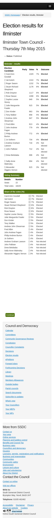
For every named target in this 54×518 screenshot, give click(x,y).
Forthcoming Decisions (15, 368)
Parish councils (11, 388)
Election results (11, 355)
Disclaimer (20, 505)
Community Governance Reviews (19, 339)
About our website (10, 508)
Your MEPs (10, 409)
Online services (9, 437)
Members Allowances (14, 380)
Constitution (10, 343)
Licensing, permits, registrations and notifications (23, 454)
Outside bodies (11, 384)
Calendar (9, 330)
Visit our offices (9, 486)
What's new (10, 401)
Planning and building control (15, 440)
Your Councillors (12, 405)
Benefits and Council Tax (13, 443)
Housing (6, 451)
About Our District (10, 473)
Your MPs (9, 413)
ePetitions (9, 359)
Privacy (31, 505)
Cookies (24, 508)
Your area (7, 434)
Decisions (9, 351)
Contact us (7, 432)
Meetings (9, 376)
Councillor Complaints (14, 347)
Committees (10, 335)
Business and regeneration (14, 456)
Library (8, 372)
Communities (8, 459)
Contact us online (10, 481)
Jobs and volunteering (12, 470)
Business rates (9, 445)
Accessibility (8, 505)
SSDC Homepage (12, 15)
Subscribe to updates (14, 397)
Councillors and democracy (14, 448)
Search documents (13, 392)
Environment (8, 465)
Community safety (10, 462)
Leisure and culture (11, 467)
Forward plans (11, 364)
